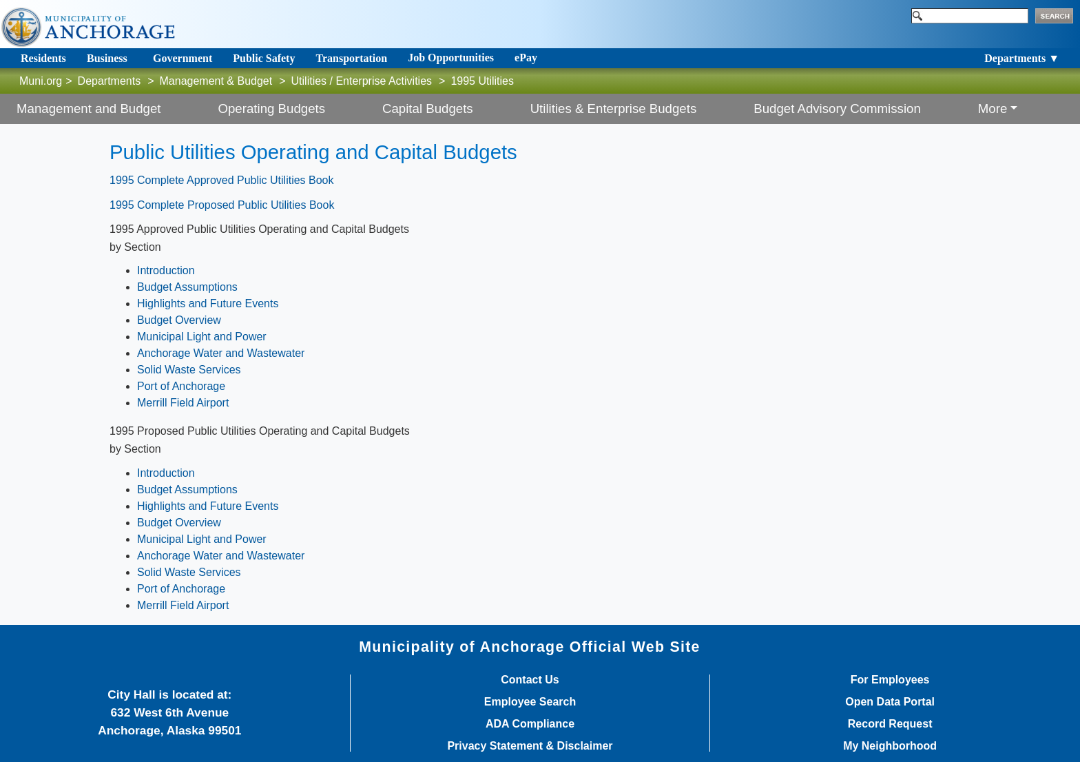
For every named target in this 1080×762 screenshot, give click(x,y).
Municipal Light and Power (202, 336)
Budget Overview (179, 320)
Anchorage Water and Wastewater (220, 353)
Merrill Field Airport (183, 403)
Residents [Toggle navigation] (43, 58)
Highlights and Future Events (207, 303)
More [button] (993, 108)
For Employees (890, 680)
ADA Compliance (530, 724)
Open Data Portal (890, 702)
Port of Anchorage (181, 386)
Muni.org (40, 81)
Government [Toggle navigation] (182, 58)
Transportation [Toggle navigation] (351, 58)
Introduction (166, 270)
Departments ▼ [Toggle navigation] (1021, 58)
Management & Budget (216, 81)
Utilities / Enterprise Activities (362, 81)
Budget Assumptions (187, 287)
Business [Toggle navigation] (107, 58)
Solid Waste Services (189, 369)
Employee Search (530, 702)
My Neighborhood (890, 746)
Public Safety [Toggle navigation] (264, 58)
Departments (109, 81)
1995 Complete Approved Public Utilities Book (222, 180)
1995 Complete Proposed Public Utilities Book (222, 205)
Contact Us (530, 680)
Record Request (890, 724)
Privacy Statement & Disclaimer (529, 746)
